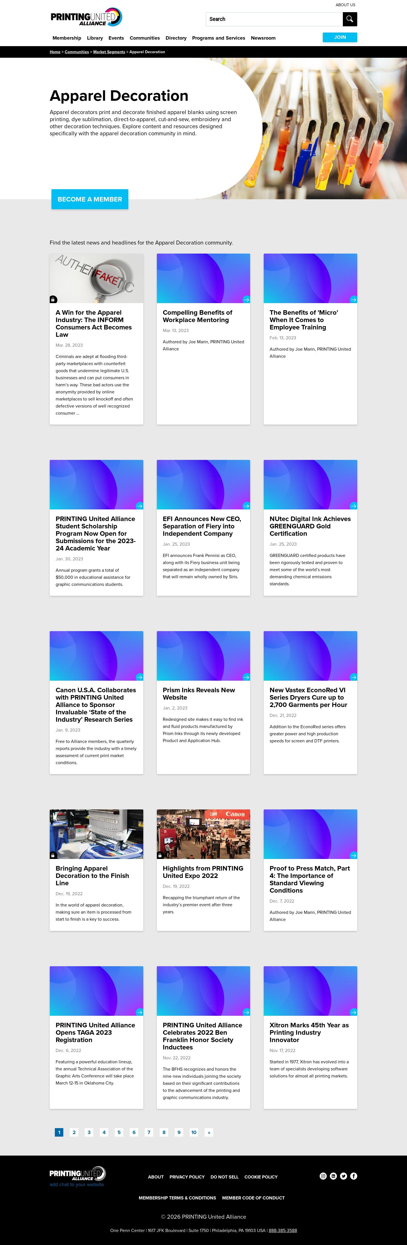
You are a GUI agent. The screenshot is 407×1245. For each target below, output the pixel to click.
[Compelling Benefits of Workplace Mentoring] (203, 339)
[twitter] (343, 1177)
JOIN (340, 37)
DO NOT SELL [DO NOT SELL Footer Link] (225, 1177)
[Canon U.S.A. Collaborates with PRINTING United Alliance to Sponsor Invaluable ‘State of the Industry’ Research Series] (96, 702)
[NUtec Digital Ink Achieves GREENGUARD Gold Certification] (310, 528)
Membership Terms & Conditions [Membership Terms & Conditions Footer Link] (177, 1198)
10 (193, 1132)
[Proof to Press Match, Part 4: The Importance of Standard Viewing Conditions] (310, 870)
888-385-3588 (283, 1230)
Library (95, 38)
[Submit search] (350, 19)
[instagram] (323, 1177)
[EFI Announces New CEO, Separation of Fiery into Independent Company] (203, 528)
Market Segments (109, 52)
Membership (67, 38)
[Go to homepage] (78, 1177)
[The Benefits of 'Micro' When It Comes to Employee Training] (310, 339)
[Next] (209, 1132)
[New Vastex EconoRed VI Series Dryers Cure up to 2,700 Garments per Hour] (310, 702)
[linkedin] (333, 1177)
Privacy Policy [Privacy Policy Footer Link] (187, 1177)
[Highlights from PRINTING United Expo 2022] (203, 870)
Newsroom (263, 38)
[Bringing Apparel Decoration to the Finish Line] (96, 870)
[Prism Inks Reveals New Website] (203, 702)
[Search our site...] (274, 19)
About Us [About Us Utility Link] (345, 5)
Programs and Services (218, 38)
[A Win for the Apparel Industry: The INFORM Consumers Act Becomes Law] (96, 339)
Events (116, 38)
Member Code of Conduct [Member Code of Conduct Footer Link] (253, 1198)
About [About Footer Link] (156, 1177)
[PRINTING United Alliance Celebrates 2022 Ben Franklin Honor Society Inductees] (203, 1037)
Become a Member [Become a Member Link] (90, 199)
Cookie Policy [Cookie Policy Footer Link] (261, 1177)
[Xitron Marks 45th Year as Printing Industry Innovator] (310, 1037)
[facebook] (353, 1177)
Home (55, 52)
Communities (145, 38)
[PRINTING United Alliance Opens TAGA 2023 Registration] (96, 1037)
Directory (176, 38)
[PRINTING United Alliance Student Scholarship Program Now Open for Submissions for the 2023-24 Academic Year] (96, 528)
